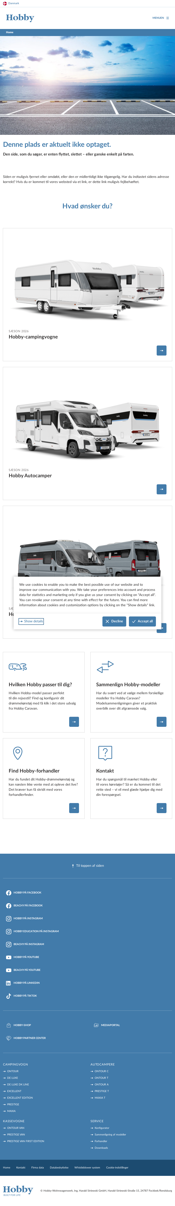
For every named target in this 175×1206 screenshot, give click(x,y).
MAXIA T (100, 1098)
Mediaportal (107, 1025)
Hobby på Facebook (23, 893)
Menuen (161, 18)
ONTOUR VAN (15, 1128)
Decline (114, 621)
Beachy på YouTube (23, 970)
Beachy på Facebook (24, 905)
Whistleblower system (87, 1167)
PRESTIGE (13, 1104)
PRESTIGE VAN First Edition (25, 1141)
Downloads (101, 1148)
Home (6, 1167)
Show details (33, 621)
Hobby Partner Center (26, 1038)
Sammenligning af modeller (110, 1134)
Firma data (37, 1167)
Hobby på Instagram (24, 918)
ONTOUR (13, 1071)
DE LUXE (12, 1078)
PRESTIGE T (102, 1091)
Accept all (142, 621)
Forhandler (101, 1141)
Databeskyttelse (59, 1167)
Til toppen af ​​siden (87, 865)
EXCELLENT (14, 1091)
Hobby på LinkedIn (23, 983)
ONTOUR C (101, 1071)
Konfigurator (102, 1128)
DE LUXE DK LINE (18, 1084)
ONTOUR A (101, 1084)
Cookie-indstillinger (117, 1167)
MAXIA (11, 1111)
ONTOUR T (101, 1078)
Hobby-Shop (18, 1025)
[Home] (20, 18)
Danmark (13, 3)
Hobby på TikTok (21, 996)
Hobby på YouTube (22, 957)
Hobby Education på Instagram (32, 931)
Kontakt (20, 1167)
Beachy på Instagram (25, 944)
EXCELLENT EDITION (20, 1098)
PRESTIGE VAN (16, 1134)
